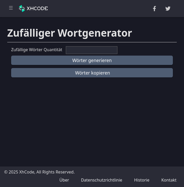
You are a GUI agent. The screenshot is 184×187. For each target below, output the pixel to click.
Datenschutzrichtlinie (101, 180)
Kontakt (168, 180)
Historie (142, 180)
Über (64, 180)
